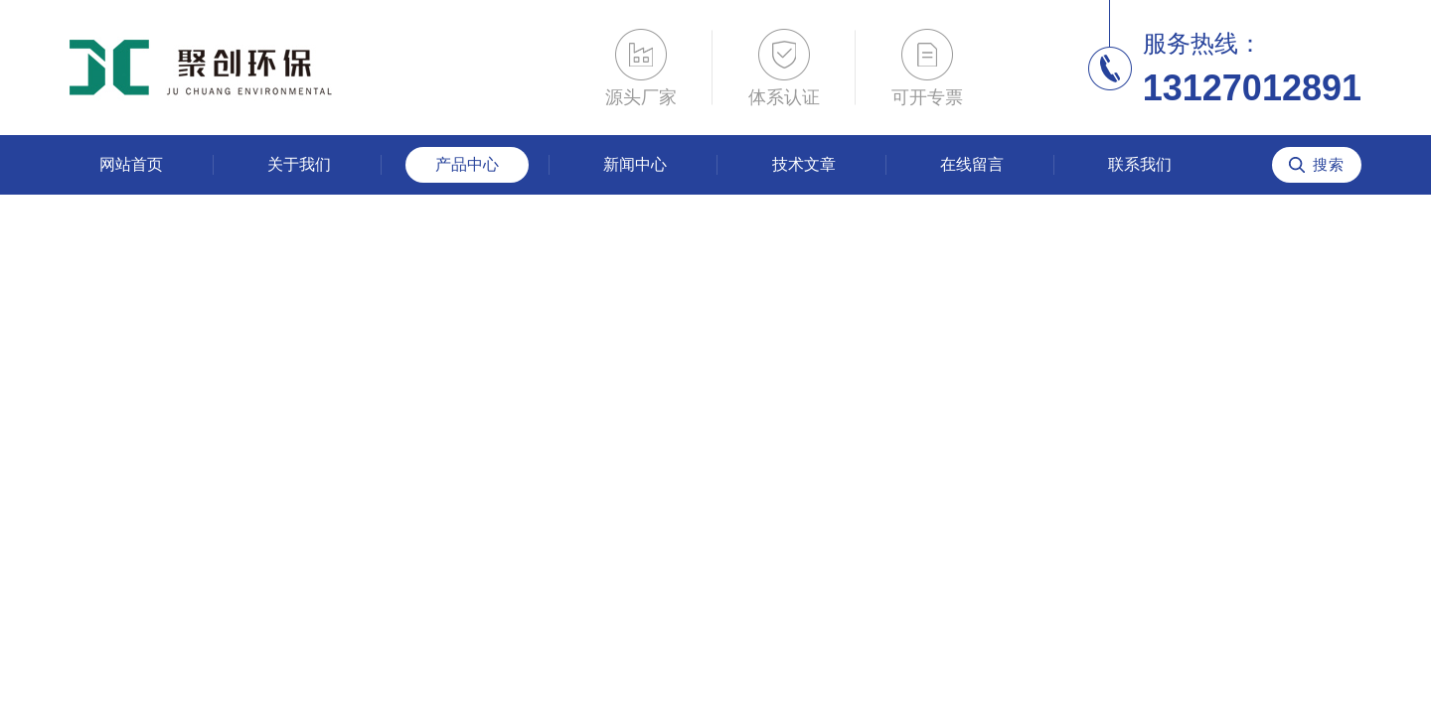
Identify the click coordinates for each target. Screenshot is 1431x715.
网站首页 (131, 164)
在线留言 (972, 164)
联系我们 (1140, 164)
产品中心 (467, 164)
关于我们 (299, 164)
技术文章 (804, 164)
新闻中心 (635, 164)
